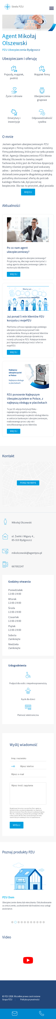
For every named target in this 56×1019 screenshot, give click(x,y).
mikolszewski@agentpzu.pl (27, 553)
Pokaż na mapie (28, 482)
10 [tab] (40, 922)
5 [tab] (25, 922)
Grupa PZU (7, 999)
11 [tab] (44, 922)
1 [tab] (12, 922)
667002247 (18, 566)
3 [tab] (18, 922)
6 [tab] (28, 922)
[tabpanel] (28, 884)
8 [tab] (34, 922)
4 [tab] (22, 922)
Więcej (28, 192)
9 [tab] (37, 922)
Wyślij (16, 825)
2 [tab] (15, 922)
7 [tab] (31, 922)
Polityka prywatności (29, 999)
